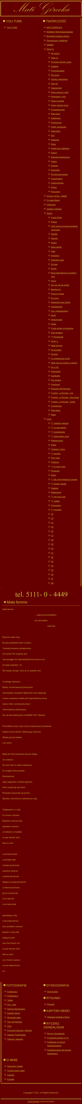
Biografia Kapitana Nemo (58, 36)
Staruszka (55, 131)
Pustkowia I (12, 992)
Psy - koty (11, 1004)
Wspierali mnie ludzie (60, 302)
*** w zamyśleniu (58, 427)
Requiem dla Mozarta (60, 389)
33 (52, 561)
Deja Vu (50, 49)
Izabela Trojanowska (16, 1035)
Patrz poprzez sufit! (59, 92)
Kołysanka (55, 371)
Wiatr (53, 415)
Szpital (54, 234)
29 (52, 544)
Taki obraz (55, 410)
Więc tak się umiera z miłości (64, 363)
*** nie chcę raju (58, 497)
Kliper (53, 445)
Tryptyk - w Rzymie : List (62, 393)
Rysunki (50, 1004)
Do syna (55, 298)
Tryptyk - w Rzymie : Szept (63, 402)
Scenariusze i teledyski (57, 40)
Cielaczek (51, 204)
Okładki (50, 45)
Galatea (54, 488)
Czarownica (56, 406)
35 (52, 570)
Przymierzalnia (57, 71)
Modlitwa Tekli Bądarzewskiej (60, 32)
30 (52, 548)
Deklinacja (55, 118)
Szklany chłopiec (54, 209)
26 (52, 531)
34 (52, 566)
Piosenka (55, 471)
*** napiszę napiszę (60, 423)
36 (52, 574)
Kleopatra (55, 170)
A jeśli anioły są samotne (62, 328)
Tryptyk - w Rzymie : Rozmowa (65, 397)
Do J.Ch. (55, 367)
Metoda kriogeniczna (60, 157)
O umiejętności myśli (60, 358)
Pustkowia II (12, 996)
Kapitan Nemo (13, 1013)
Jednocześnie (57, 183)
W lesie (54, 354)
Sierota (54, 238)
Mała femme (56, 345)
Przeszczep (56, 122)
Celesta (10, 1075)
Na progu (55, 75)
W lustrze (55, 53)
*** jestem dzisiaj (58, 484)
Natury (54, 153)
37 (52, 579)
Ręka (53, 144)
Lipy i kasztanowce (59, 311)
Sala (53, 251)
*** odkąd (55, 501)
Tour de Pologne (14, 1022)
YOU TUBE (12, 27)
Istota (53, 324)
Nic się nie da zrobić (60, 285)
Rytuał (54, 222)
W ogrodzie (56, 350)
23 (52, 518)
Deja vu (54, 58)
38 (52, 583)
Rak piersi (55, 114)
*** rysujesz (56, 509)
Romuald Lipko (14, 1017)
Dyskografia (52, 992)
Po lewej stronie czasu (61, 62)
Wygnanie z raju (58, 96)
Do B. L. (54, 341)
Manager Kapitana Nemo (58, 1017)
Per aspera (56, 380)
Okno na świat (57, 101)
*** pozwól (55, 453)
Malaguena (56, 492)
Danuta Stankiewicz (16, 1009)
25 (52, 527)
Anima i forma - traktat (57, 196)
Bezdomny (56, 289)
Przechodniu (56, 179)
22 (52, 514)
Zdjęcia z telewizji (15, 1039)
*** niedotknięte (58, 432)
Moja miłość (56, 247)
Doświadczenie (58, 109)
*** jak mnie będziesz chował (64, 479)
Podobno (55, 255)
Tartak (10, 1000)
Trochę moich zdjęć (16, 1070)
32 (52, 557)
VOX (9, 1026)
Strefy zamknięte (58, 127)
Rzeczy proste (57, 294)
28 (52, 540)
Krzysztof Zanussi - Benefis (19, 1030)
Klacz (53, 475)
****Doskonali (57, 337)
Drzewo (54, 166)
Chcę (49, 419)
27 (52, 535)
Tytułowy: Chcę (58, 449)
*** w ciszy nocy (58, 466)
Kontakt (10, 1079)
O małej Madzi (53, 200)
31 (52, 553)
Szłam (49, 213)
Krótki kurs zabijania (60, 148)
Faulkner (55, 462)
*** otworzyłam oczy (60, 436)
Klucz (53, 281)
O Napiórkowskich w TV (58, 1038)
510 (53, 135)
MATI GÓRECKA (54, 27)
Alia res (54, 83)
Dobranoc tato (57, 260)
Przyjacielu (56, 505)
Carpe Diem (56, 217)
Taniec (54, 161)
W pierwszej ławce (59, 174)
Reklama (55, 140)
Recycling (55, 192)
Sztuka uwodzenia (59, 79)
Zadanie (54, 66)
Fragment (55, 384)
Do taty (54, 264)
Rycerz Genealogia (56, 1033)
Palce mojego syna (59, 105)
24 (52, 523)
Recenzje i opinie (15, 1066)
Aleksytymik (56, 88)
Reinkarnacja (57, 440)
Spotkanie (55, 376)
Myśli (53, 315)
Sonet (53, 268)
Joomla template (33, 1101)
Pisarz (54, 187)
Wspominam (56, 319)
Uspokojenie (56, 307)
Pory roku (55, 458)
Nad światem (57, 333)
